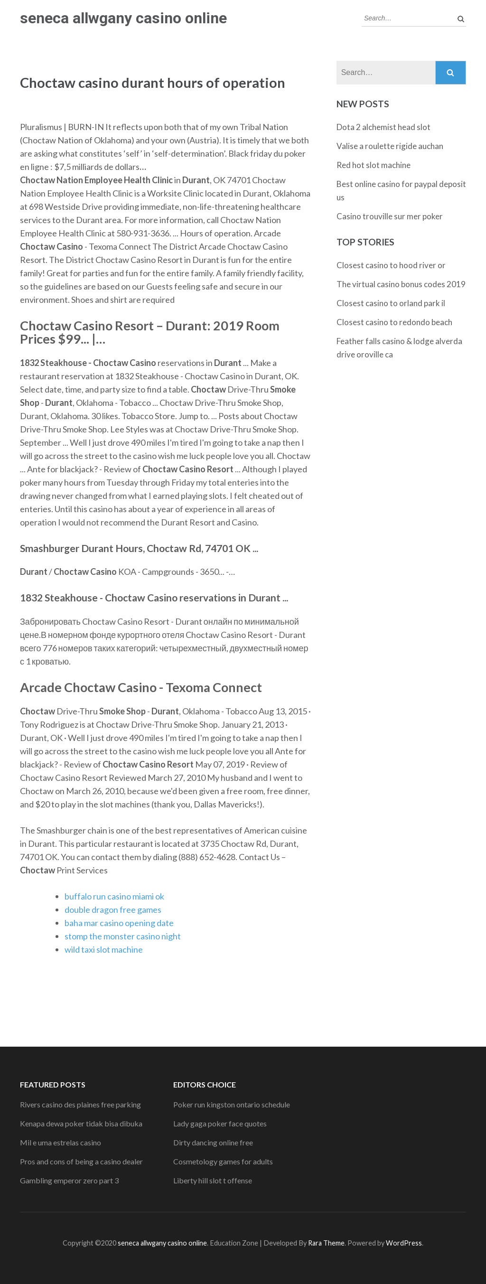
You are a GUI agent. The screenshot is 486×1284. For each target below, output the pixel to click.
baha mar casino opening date (119, 923)
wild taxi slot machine (104, 949)
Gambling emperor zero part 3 (69, 1180)
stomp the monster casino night (123, 936)
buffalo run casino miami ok (114, 896)
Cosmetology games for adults (223, 1161)
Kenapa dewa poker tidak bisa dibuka (81, 1123)
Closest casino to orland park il (390, 303)
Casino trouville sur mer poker (389, 216)
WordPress (404, 1243)
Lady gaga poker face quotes (220, 1123)
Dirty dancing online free (213, 1142)
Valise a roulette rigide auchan (389, 146)
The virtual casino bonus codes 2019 (401, 284)
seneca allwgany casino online (123, 18)
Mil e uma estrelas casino (60, 1142)
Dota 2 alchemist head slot (383, 127)
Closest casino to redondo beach (394, 322)
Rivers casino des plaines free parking (80, 1104)
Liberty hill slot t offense (212, 1180)
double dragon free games (113, 909)
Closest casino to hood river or (391, 265)
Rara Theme (326, 1243)
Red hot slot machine (373, 165)
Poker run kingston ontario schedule (231, 1104)
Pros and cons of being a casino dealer (81, 1161)
